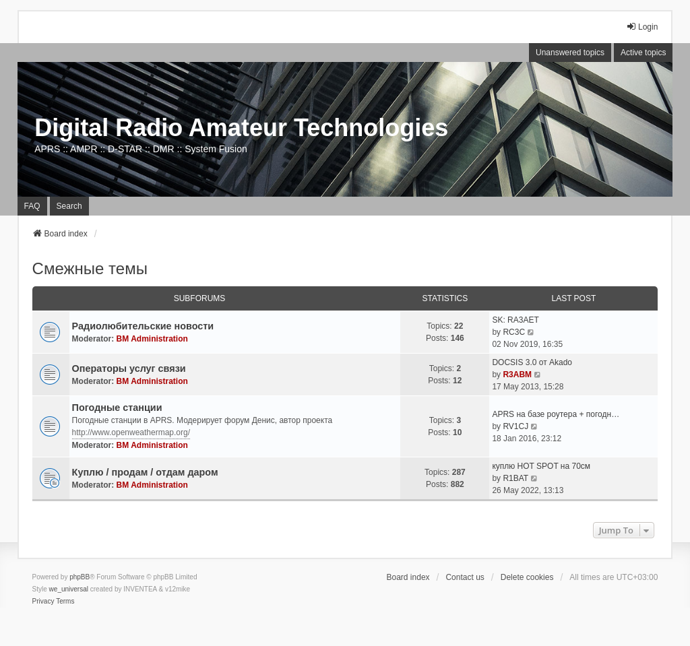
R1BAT (515, 478)
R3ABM (517, 374)
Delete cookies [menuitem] (527, 577)
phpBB (79, 577)
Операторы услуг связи (129, 368)
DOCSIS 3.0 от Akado (532, 362)
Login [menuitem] (642, 27)
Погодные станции (117, 407)
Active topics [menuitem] (643, 52)
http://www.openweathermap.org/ (131, 432)
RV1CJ (515, 426)
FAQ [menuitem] (32, 206)
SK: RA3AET (515, 320)
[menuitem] (43, 601)
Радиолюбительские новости (143, 326)
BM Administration (152, 339)
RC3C (514, 332)
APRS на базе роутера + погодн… (555, 414)
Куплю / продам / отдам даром (145, 472)
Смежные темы (90, 268)
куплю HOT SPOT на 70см (541, 466)
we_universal (68, 589)
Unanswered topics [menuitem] (570, 52)
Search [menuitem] (69, 206)
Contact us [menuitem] (464, 577)
